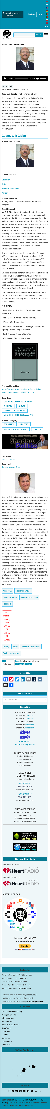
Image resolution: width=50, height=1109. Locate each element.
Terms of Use (6, 1045)
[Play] (5, 78)
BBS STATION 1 (25, 783)
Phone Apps (6, 1031)
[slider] (21, 78)
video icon (29, 725)
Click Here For (25, 741)
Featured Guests (10, 597)
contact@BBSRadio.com (22, 988)
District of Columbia (14, 410)
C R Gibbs (8, 406)
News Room (6, 1028)
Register (31, 14)
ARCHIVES (7, 591)
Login (17, 661)
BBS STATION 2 (25, 794)
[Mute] (37, 78)
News (15, 647)
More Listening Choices (25, 744)
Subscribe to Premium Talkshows (12, 14)
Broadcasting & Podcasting (12, 1012)
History (4, 184)
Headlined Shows (23, 591)
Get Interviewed (7, 1021)
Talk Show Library (8, 1018)
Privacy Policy (7, 1041)
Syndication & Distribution (11, 1025)
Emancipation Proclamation (18, 415)
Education (6, 180)
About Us (5, 1035)
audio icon (29, 716)
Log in (40, 14)
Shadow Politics (8, 460)
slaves (22, 406)
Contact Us (6, 1038)
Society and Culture (11, 653)
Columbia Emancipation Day (18, 402)
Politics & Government (11, 188)
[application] (25, 78)
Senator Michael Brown (11, 467)
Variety (5, 193)
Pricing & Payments (9, 1015)
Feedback (7, 604)
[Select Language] (46, 26)
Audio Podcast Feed (29, 597)
